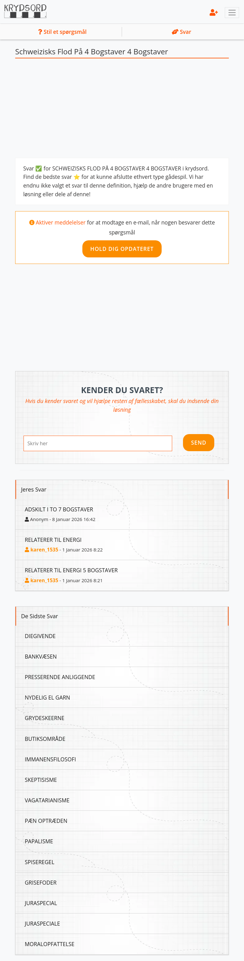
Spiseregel (39, 862)
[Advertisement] (122, 109)
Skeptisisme (41, 779)
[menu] (214, 12)
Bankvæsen (41, 656)
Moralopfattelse (49, 944)
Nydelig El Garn (47, 697)
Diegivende (40, 636)
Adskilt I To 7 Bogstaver (59, 509)
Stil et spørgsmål (62, 31)
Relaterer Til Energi (53, 539)
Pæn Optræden (46, 820)
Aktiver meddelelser (61, 222)
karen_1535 (41, 549)
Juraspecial (41, 903)
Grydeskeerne (44, 718)
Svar (181, 31)
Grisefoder (41, 882)
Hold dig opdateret (122, 248)
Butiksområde (45, 738)
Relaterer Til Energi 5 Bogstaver (71, 570)
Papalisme (39, 841)
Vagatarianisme (47, 800)
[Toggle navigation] (232, 12)
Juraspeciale (42, 923)
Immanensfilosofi (50, 759)
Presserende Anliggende (60, 677)
